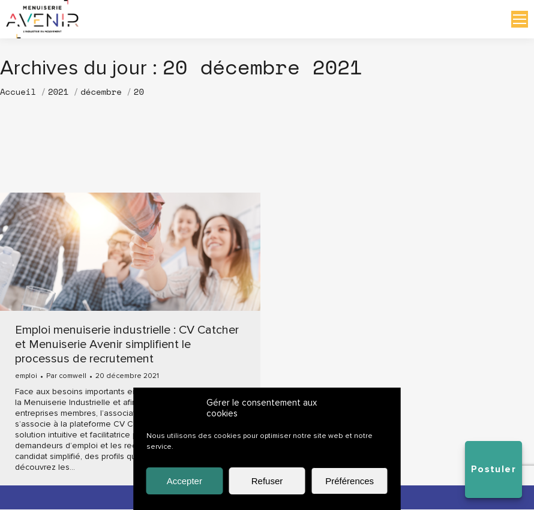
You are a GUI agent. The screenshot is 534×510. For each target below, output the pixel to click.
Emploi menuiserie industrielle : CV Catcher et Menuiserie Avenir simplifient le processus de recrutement (127, 345)
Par (66, 377)
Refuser (267, 481)
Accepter (184, 481)
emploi (26, 377)
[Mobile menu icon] (519, 19)
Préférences (349, 481)
